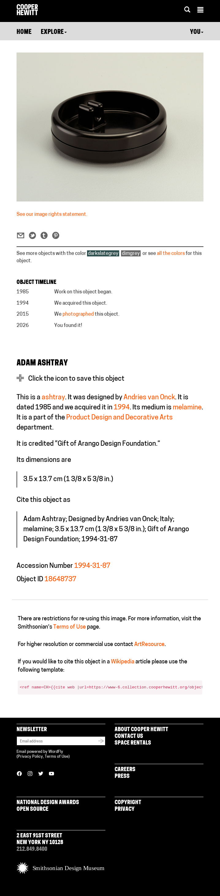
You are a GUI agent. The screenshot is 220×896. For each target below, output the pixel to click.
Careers (125, 770)
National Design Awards (48, 803)
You (196, 32)
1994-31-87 (92, 566)
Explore (54, 32)
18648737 (60, 579)
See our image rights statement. (52, 214)
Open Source (32, 809)
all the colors (171, 253)
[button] (200, 10)
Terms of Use (69, 627)
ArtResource (149, 645)
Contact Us (129, 736)
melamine (187, 407)
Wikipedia (122, 662)
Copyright (128, 803)
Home (24, 32)
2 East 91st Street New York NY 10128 (40, 839)
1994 (122, 407)
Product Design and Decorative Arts (119, 417)
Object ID (30, 579)
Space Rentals (133, 743)
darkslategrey (103, 253)
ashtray (53, 397)
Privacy (125, 809)
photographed (78, 314)
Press (122, 776)
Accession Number (45, 566)
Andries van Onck (149, 397)
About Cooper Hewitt (141, 730)
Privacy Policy (30, 757)
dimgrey (131, 253)
